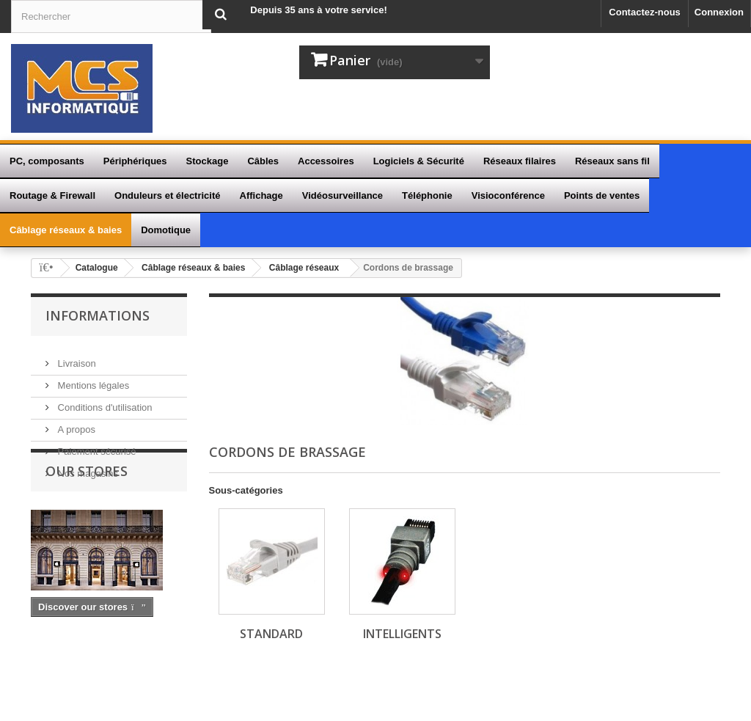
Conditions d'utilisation (104, 398)
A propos (75, 420)
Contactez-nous (645, 12)
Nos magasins (86, 464)
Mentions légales (92, 376)
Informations (97, 315)
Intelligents (402, 634)
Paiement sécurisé (95, 442)
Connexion (719, 12)
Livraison (75, 354)
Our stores (86, 520)
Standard (271, 634)
